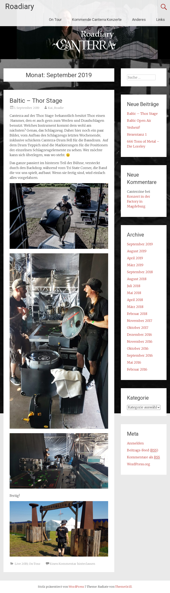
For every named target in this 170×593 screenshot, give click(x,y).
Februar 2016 (137, 369)
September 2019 (140, 244)
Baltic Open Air (139, 120)
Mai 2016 (134, 362)
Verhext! (133, 127)
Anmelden (135, 443)
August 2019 (136, 251)
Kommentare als (143, 457)
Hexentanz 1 (137, 134)
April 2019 (135, 258)
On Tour (55, 19)
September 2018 (140, 272)
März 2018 (135, 307)
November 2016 (139, 341)
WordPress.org (138, 464)
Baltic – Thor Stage (36, 100)
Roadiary (19, 6)
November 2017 (139, 321)
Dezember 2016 (139, 335)
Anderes (139, 19)
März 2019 (135, 265)
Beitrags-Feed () (142, 450)
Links (160, 19)
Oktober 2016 (137, 348)
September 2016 (140, 355)
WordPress (76, 586)
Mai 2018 (134, 293)
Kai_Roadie (56, 108)
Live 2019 (21, 564)
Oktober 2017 (137, 328)
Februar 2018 (137, 314)
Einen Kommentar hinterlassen (72, 564)
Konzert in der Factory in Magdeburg (138, 201)
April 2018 (135, 300)
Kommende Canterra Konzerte (97, 19)
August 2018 (136, 279)
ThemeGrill (123, 586)
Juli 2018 (133, 286)
